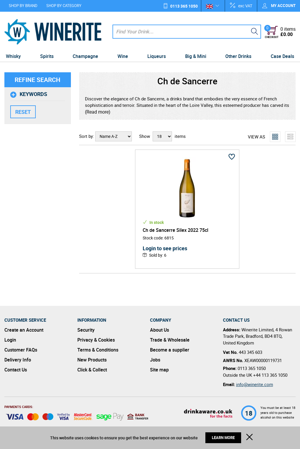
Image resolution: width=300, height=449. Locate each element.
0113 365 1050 (184, 6)
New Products (92, 360)
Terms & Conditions (97, 350)
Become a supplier (169, 350)
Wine (122, 56)
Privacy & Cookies (96, 340)
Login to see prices (165, 248)
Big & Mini (195, 56)
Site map (159, 369)
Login (10, 340)
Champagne (85, 56)
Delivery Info (17, 360)
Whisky (13, 56)
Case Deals (282, 56)
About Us (159, 330)
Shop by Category (63, 5)
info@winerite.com (254, 384)
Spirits (47, 56)
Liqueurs (156, 56)
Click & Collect (92, 369)
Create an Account (23, 330)
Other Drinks (238, 56)
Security (86, 330)
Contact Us (15, 369)
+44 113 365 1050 (270, 375)
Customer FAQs (20, 350)
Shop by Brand (23, 5)
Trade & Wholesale (170, 340)
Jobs (155, 360)
